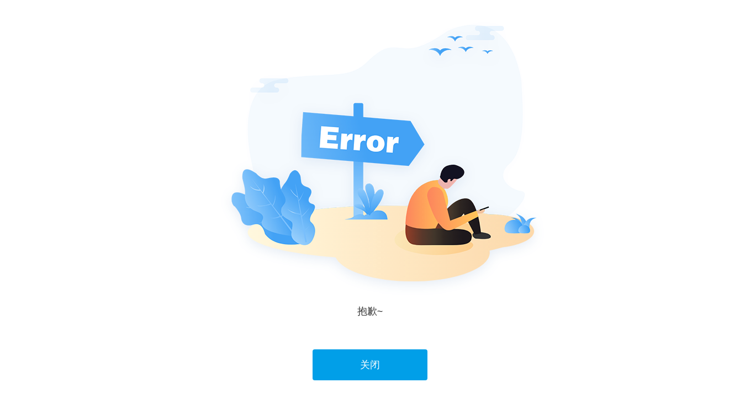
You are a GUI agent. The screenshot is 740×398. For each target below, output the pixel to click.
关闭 (370, 364)
